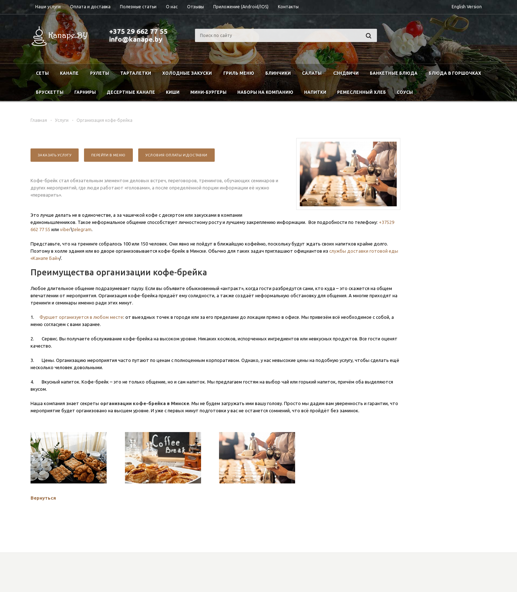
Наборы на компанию (265, 92)
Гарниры (85, 92)
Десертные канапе (131, 92)
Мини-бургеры (208, 92)
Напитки (315, 92)
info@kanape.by (135, 39)
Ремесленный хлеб (361, 92)
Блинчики (278, 73)
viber (65, 229)
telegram (82, 229)
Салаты (312, 73)
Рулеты (99, 73)
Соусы (405, 92)
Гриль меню (238, 73)
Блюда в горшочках (455, 73)
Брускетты (50, 92)
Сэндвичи (346, 73)
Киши (173, 92)
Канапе (69, 73)
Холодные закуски (187, 73)
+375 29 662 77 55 (138, 31)
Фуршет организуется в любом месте (81, 317)
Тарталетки (135, 73)
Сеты (42, 73)
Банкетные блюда (394, 73)
